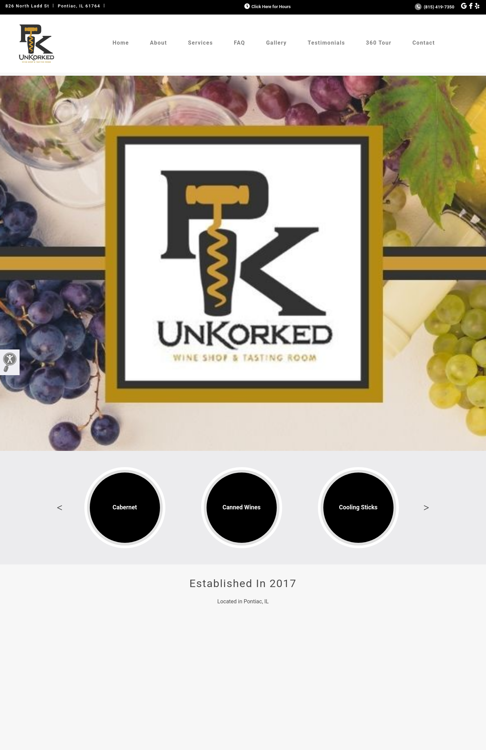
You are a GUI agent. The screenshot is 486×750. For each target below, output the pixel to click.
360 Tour (379, 43)
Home (120, 43)
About (158, 43)
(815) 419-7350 (434, 6)
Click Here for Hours (267, 6)
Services (200, 43)
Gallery (276, 43)
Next (426, 507)
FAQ (239, 43)
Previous (60, 507)
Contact (423, 43)
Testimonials (326, 43)
